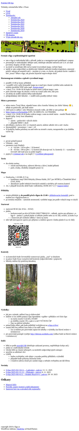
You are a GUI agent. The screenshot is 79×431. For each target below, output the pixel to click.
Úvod (8, 11)
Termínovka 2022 (17, 24)
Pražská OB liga (7, 3)
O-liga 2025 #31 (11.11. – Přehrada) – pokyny (23, 372)
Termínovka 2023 (17, 22)
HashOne (20, 429)
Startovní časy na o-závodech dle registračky (23, 389)
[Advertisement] (39, 409)
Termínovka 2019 (17, 31)
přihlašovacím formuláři (58, 195)
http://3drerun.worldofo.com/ (41, 334)
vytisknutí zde (18, 154)
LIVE (8, 13)
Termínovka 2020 (17, 28)
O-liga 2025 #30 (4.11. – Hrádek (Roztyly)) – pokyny (26, 374)
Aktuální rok (15, 18)
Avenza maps (38, 87)
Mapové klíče (11, 385)
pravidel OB (21, 346)
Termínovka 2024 (17, 20)
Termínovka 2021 (17, 26)
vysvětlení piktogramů (44, 154)
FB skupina (10, 35)
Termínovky (10, 15)
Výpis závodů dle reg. (14, 37)
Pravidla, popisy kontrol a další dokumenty (22, 387)
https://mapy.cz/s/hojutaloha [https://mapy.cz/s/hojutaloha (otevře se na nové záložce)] (17, 112)
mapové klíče (62, 186)
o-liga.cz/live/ (53, 325)
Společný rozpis (12, 33)
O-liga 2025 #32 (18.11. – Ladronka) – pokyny (24, 370)
